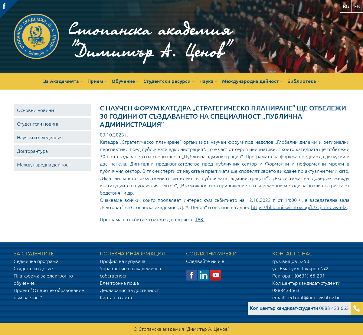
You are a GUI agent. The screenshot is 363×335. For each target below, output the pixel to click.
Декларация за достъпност (129, 290)
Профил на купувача (122, 261)
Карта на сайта (116, 297)
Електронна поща (119, 283)
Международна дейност (250, 81)
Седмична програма (36, 261)
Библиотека (301, 81)
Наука (206, 81)
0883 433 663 (299, 308)
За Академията (61, 81)
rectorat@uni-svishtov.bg (313, 297)
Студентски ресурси (167, 81)
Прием (95, 81)
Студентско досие (33, 268)
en (357, 6)
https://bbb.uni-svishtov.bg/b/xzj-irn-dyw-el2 (299, 207)
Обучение (123, 81)
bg (346, 6)
